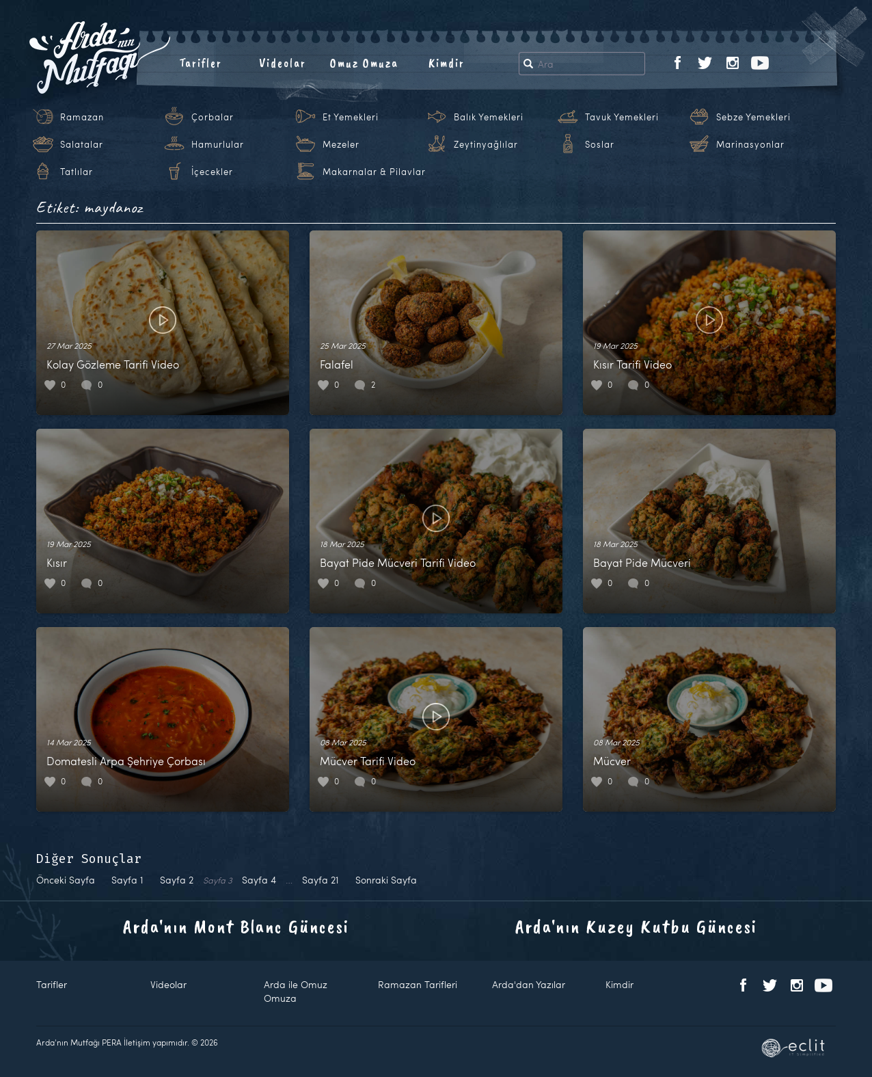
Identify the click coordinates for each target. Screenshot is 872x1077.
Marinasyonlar (750, 144)
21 (320, 879)
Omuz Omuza (364, 62)
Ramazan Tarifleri (417, 984)
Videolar (282, 62)
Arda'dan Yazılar (528, 984)
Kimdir (446, 62)
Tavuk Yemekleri (622, 117)
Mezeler (341, 144)
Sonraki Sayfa (386, 879)
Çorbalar (212, 117)
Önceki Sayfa (65, 879)
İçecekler (212, 171)
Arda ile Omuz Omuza (295, 991)
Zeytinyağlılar (486, 144)
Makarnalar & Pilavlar (374, 171)
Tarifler (200, 62)
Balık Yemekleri (488, 117)
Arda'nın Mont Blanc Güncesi (236, 926)
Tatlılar (76, 171)
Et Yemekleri (351, 117)
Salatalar (81, 144)
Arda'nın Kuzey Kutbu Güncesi (636, 926)
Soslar (599, 144)
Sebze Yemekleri (753, 117)
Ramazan (82, 117)
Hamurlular (217, 144)
